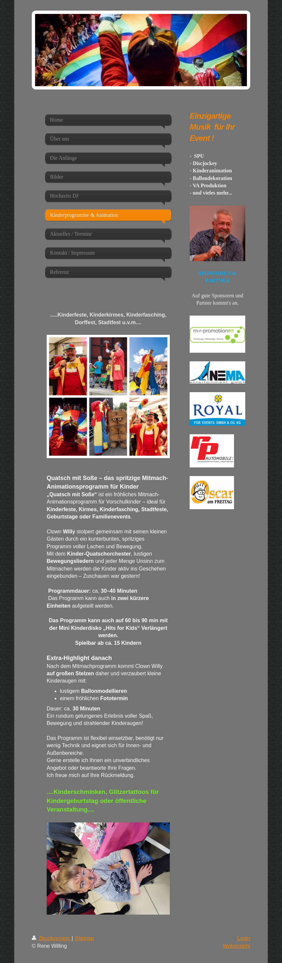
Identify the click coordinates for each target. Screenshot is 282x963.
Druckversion (51, 938)
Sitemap (84, 938)
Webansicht (236, 946)
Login (243, 938)
